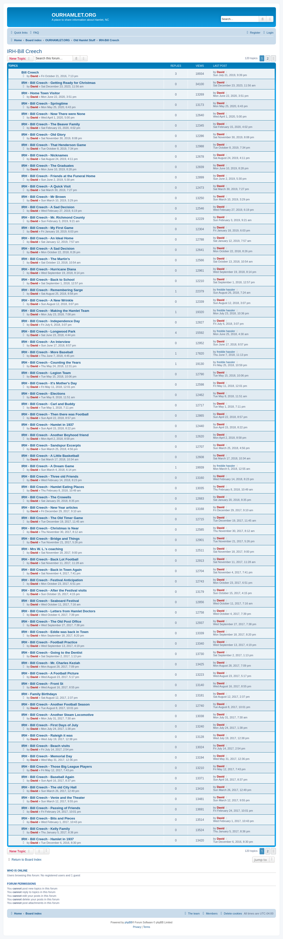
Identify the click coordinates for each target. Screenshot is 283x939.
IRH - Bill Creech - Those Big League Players (56, 766)
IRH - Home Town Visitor (40, 93)
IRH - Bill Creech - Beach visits (45, 746)
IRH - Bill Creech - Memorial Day (46, 756)
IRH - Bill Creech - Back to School (47, 279)
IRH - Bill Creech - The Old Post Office (51, 621)
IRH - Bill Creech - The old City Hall (48, 787)
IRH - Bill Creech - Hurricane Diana (48, 269)
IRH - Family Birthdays (39, 694)
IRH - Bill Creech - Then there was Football (55, 414)
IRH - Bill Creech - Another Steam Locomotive (57, 715)
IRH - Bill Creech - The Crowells (46, 497)
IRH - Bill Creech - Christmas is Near (50, 528)
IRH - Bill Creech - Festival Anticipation (52, 580)
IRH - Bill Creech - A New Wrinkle (47, 300)
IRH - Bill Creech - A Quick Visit (46, 186)
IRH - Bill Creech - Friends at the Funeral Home (58, 176)
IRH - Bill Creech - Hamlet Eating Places (52, 487)
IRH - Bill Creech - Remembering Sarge (52, 290)
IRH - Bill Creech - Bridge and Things (50, 539)
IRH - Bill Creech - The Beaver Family (50, 124)
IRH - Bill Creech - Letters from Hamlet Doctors (58, 611)
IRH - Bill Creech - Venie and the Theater (53, 798)
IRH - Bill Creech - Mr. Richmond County (53, 217)
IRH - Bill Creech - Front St (42, 684)
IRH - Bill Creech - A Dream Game (47, 466)
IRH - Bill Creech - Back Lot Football (49, 559)
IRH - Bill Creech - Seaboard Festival (50, 601)
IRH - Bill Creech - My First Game (47, 228)
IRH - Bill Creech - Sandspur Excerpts (51, 445)
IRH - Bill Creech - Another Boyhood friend (55, 435)
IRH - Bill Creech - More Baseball (47, 352)
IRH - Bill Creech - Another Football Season (55, 704)
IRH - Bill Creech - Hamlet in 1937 (47, 425)
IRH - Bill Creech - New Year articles (49, 507)
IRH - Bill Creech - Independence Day (50, 321)
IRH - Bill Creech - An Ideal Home (47, 238)
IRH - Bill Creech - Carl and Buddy (48, 404)
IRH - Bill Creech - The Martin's (45, 259)
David (34, 76)
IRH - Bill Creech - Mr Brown (43, 197)
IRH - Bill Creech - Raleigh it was (47, 735)
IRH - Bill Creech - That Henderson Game (53, 145)
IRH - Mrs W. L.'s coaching (42, 549)
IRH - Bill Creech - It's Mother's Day (49, 383)
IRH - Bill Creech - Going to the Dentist (51, 652)
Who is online (17, 870)
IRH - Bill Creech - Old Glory (43, 134)
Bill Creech (30, 72)
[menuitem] (34, 33)
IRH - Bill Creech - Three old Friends (49, 476)
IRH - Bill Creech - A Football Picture (50, 673)
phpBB (128, 922)
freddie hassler (226, 289)
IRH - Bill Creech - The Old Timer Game (52, 518)
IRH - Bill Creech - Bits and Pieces (48, 818)
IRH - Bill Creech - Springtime (44, 103)
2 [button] (268, 58)
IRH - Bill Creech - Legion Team (46, 373)
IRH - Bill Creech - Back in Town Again (51, 570)
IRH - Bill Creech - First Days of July (49, 725)
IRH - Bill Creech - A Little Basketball (50, 456)
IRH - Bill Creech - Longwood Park (48, 331)
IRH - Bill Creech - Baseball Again (47, 777)
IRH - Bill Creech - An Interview (45, 342)
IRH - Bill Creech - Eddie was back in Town (55, 632)
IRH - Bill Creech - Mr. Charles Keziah (50, 663)
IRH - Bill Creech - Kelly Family (45, 829)
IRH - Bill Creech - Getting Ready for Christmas (58, 83)
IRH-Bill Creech (24, 51)
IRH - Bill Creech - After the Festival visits (54, 590)
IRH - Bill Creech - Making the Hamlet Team (55, 311)
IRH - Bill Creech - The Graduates (47, 166)
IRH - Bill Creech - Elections (43, 393)
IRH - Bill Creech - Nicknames (44, 155)
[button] (273, 58)
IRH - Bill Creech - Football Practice (49, 642)
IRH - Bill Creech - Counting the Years (51, 362)
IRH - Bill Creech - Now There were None (53, 114)
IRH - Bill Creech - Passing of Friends (50, 808)
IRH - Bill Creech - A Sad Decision (47, 207)
